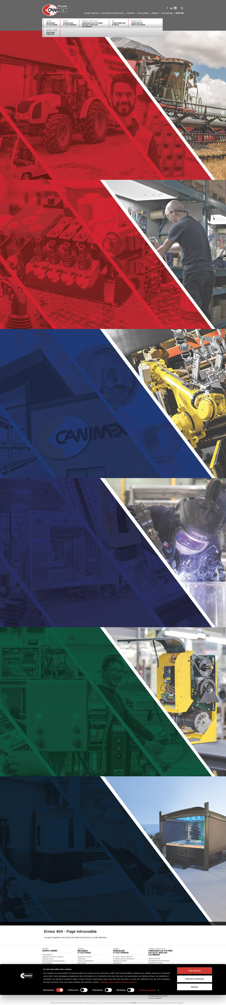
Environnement (47, 963)
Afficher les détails (147, 1000)
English (180, 13)
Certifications (82, 959)
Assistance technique (120, 967)
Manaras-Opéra (138, 23)
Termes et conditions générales (88, 971)
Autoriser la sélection (194, 989)
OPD (118, 23)
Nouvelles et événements (112, 13)
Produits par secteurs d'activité (88, 965)
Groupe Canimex (91, 13)
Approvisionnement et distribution (53, 961)
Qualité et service (47, 959)
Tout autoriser (194, 981)
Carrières (131, 13)
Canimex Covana (51, 32)
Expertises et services (85, 957)
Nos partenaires (83, 967)
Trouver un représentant (85, 961)
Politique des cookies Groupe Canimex (118, 992)
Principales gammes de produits (123, 959)
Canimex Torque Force (94, 23)
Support (155, 13)
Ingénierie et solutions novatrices (52, 957)
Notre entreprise (47, 955)
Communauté (167, 13)
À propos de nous (83, 969)
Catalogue (81, 973)
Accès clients (152, 973)
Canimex (51, 23)
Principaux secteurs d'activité (122, 957)
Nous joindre (143, 13)
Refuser (194, 997)
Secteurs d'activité (154, 959)
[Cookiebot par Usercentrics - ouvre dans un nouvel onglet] (27, 1000)
